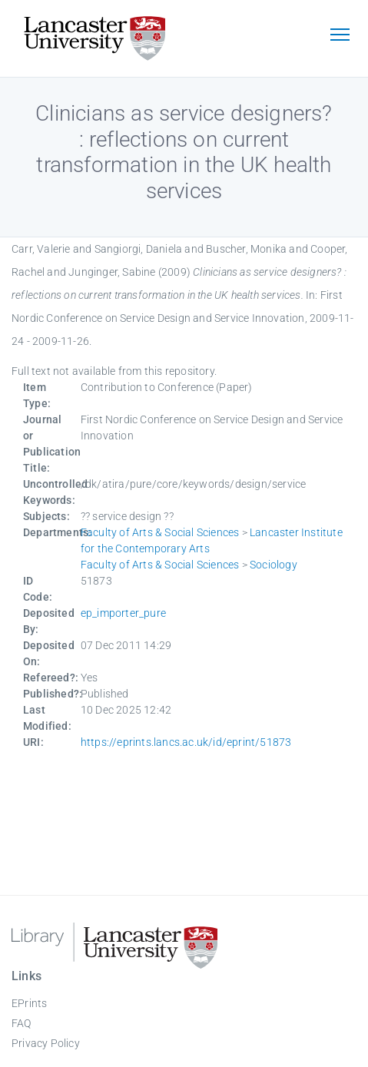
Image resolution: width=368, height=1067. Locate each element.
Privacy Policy (46, 1043)
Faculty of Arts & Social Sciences (160, 532)
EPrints (29, 1003)
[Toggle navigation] (339, 36)
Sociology (273, 564)
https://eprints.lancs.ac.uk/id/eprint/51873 (186, 742)
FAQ (21, 1023)
